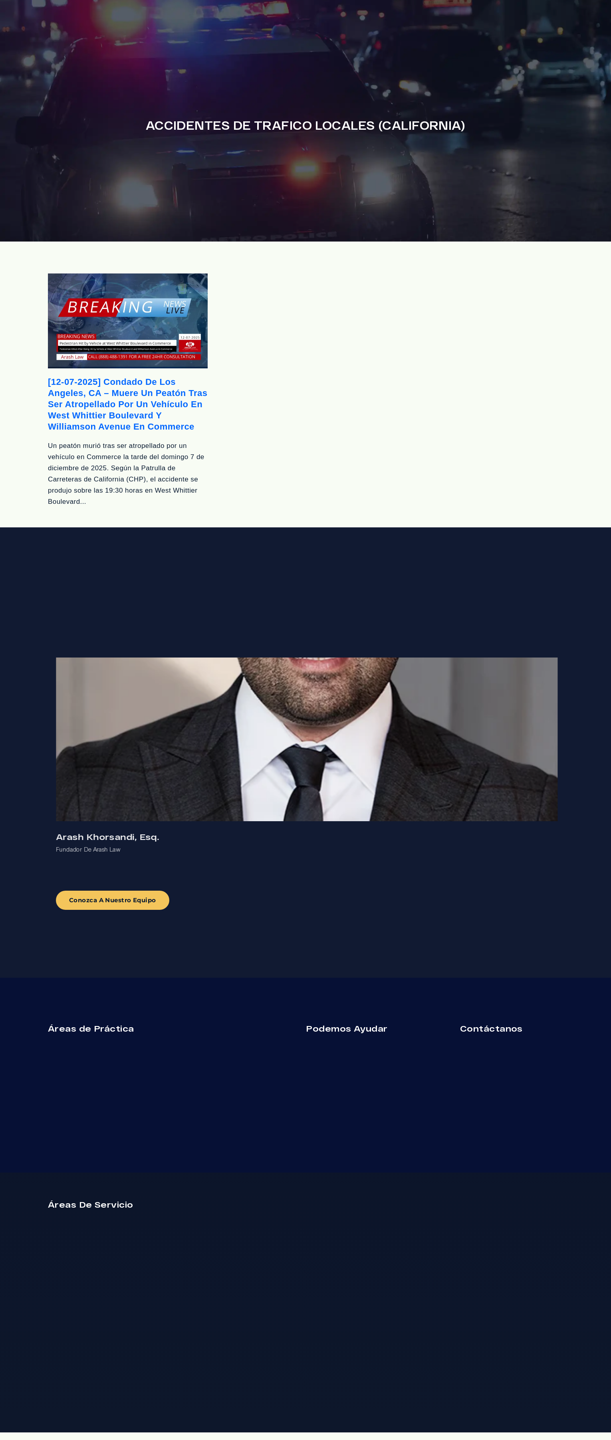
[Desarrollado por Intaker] (101, 1423)
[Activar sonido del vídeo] (26, 1185)
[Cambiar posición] (124, 1185)
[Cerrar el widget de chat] (141, 1185)
